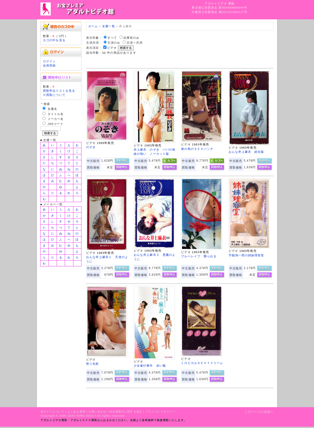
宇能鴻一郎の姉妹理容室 (246, 255)
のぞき (91, 147)
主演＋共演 (135, 42)
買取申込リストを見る (59, 90)
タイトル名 (56, 114)
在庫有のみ (131, 37)
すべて (112, 37)
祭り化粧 (92, 363)
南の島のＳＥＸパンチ (197, 148)
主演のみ (113, 42)
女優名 (52, 108)
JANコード (56, 123)
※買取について (54, 94)
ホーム (93, 26)
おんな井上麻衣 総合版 (246, 151)
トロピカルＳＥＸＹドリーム (202, 362)
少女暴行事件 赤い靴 (150, 365)
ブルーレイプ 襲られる (199, 256)
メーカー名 (56, 118)
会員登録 (49, 65)
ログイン (49, 61)
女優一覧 (108, 26)
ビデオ (112, 47)
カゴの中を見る (54, 40)
